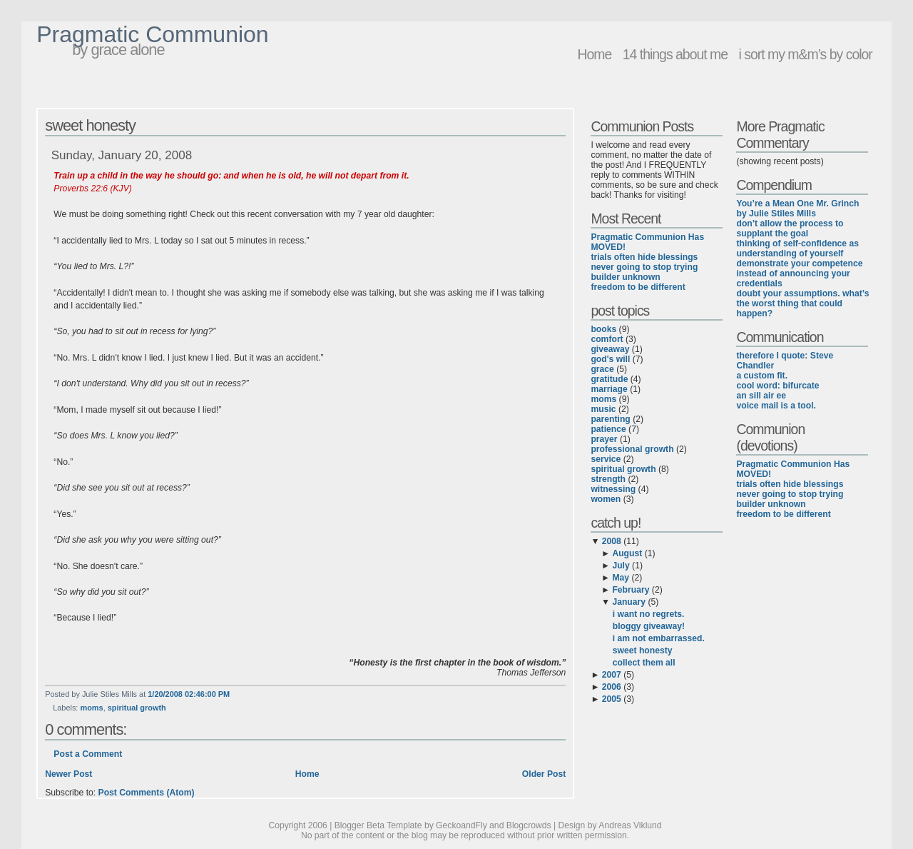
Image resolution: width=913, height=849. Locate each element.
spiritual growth (137, 707)
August (627, 553)
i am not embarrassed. (659, 638)
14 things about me (675, 54)
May (620, 578)
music (603, 409)
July (620, 566)
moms (91, 707)
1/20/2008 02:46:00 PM (189, 694)
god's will (610, 359)
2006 (611, 687)
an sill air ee (761, 396)
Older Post (544, 774)
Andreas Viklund (629, 825)
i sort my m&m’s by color (805, 54)
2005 (611, 699)
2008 (611, 541)
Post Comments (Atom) (146, 793)
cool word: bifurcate (777, 386)
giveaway (610, 349)
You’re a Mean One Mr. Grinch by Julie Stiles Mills (797, 208)
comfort (607, 339)
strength (608, 479)
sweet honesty (90, 125)
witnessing (613, 489)
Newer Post (68, 774)
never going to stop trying (644, 267)
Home (594, 54)
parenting (610, 419)
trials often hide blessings (644, 257)
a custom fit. (761, 376)
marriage (609, 389)
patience (608, 429)
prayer (604, 439)
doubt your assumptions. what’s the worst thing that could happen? (802, 303)
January (629, 602)
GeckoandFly (461, 825)
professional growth (632, 449)
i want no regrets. (649, 614)
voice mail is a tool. (775, 406)
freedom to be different (638, 287)
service (606, 459)
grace (602, 369)
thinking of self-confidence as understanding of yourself (797, 248)
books (603, 329)
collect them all (644, 663)
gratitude (609, 379)
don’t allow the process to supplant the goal (789, 228)
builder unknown (625, 277)
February (630, 590)
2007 (611, 675)
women (606, 499)
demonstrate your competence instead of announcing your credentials (799, 273)
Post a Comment (87, 754)
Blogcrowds (528, 825)
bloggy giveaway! (649, 626)
